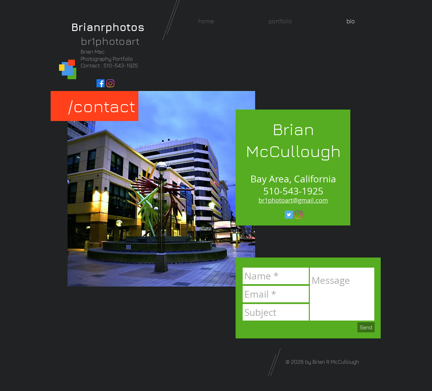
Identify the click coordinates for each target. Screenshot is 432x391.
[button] (280, 21)
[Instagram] (110, 83)
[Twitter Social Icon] (289, 215)
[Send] (366, 327)
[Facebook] (101, 83)
